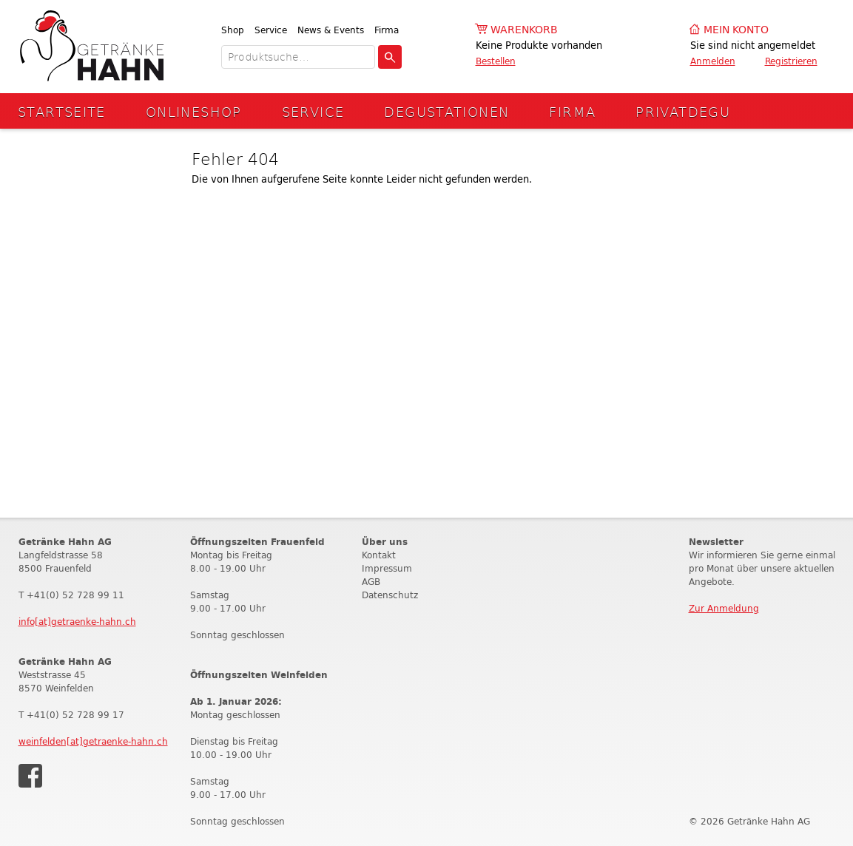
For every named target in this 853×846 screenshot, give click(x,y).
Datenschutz (390, 595)
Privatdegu (682, 111)
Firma (386, 30)
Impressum (387, 568)
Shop (232, 30)
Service (270, 30)
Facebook (30, 776)
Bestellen (496, 61)
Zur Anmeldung (724, 608)
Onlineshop (194, 111)
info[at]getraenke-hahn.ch (77, 622)
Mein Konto (736, 30)
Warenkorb (524, 30)
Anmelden (712, 61)
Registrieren (791, 61)
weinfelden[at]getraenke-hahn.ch (93, 741)
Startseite (62, 111)
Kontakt (379, 555)
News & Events (330, 30)
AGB (371, 582)
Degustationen (446, 111)
